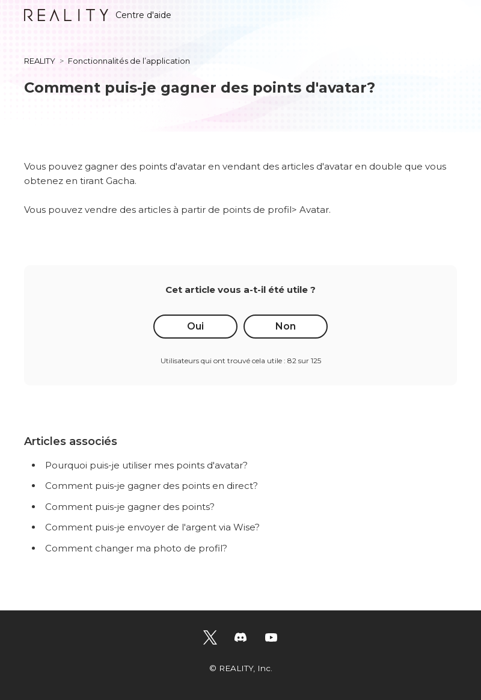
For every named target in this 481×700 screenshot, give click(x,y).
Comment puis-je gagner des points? (130, 506)
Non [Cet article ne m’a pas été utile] (285, 326)
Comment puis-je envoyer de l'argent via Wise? (152, 527)
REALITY (39, 61)
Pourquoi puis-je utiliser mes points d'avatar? (146, 465)
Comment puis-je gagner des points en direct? (151, 485)
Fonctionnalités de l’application (129, 61)
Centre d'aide (97, 15)
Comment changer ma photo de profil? (136, 548)
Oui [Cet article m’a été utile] (195, 326)
